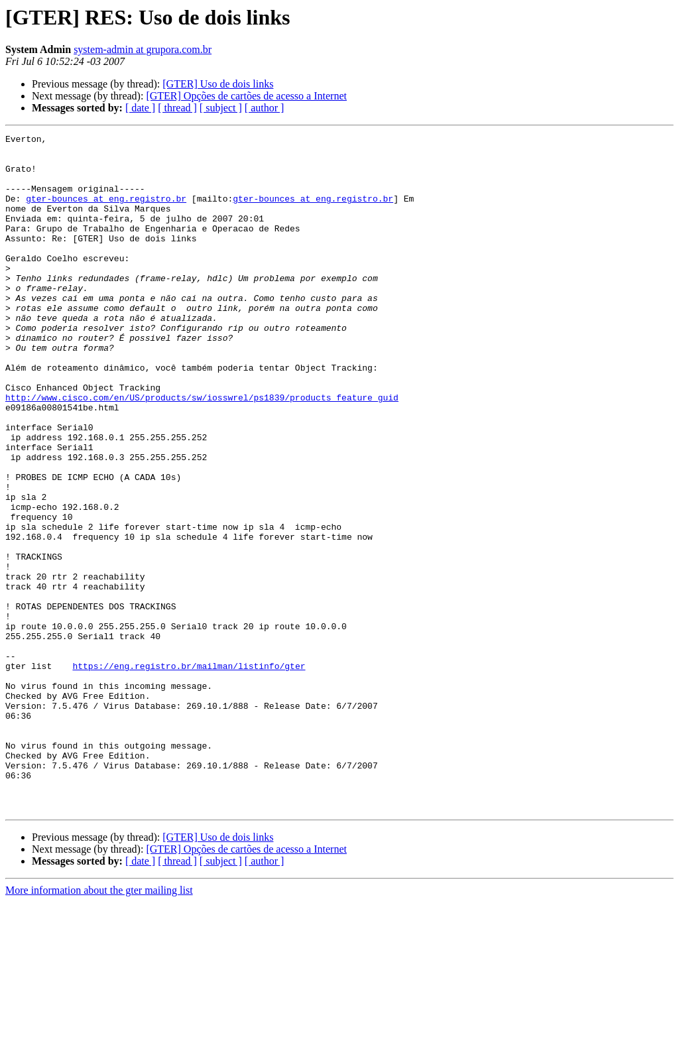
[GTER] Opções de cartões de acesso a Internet (246, 95)
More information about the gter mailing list (99, 1025)
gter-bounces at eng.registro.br (106, 212)
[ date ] (140, 107)
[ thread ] (177, 107)
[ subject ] (221, 107)
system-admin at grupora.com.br (143, 49)
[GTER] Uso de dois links (217, 84)
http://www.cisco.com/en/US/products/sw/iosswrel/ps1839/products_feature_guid (202, 451)
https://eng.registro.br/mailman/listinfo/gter (188, 773)
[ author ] (264, 107)
